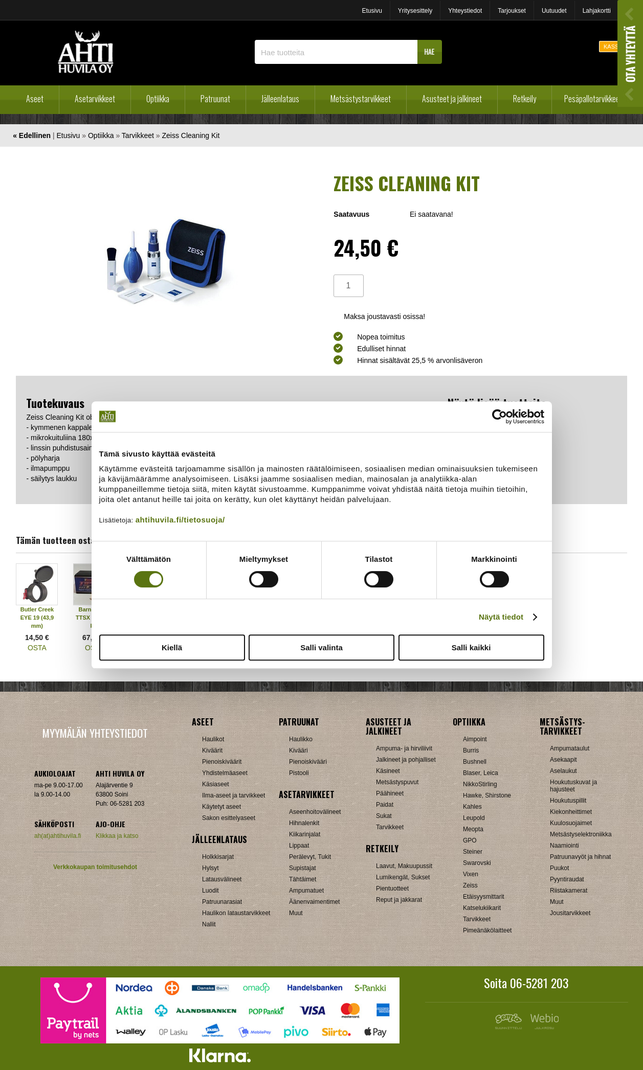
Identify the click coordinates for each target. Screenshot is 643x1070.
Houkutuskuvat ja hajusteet (573, 786)
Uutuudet (554, 10)
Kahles (472, 806)
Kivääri (298, 750)
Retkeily (524, 99)
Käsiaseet (215, 784)
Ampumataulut (569, 748)
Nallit (209, 924)
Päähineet (390, 793)
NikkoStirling (480, 784)
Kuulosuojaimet (571, 823)
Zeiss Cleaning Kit (190, 135)
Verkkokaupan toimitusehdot (95, 867)
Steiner (472, 851)
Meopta (473, 829)
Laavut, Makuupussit (404, 866)
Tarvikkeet (138, 135)
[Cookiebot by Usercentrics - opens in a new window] (499, 416)
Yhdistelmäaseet (225, 773)
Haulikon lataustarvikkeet (236, 913)
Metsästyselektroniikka (581, 834)
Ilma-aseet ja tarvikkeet (233, 795)
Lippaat (299, 845)
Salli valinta (321, 647)
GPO (470, 840)
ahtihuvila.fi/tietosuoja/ (180, 519)
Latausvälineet (221, 879)
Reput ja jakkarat (399, 899)
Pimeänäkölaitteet (487, 930)
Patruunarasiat (222, 901)
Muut (296, 913)
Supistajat (302, 868)
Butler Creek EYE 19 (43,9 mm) (37, 617)
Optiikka (157, 99)
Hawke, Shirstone (487, 795)
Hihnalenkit (304, 823)
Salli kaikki (471, 647)
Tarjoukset (512, 10)
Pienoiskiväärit (221, 761)
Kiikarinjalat (304, 834)
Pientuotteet (392, 888)
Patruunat (215, 99)
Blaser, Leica (480, 773)
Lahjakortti (597, 10)
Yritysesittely (415, 10)
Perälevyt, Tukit (310, 856)
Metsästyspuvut (397, 782)
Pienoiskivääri (308, 761)
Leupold (474, 818)
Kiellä (172, 647)
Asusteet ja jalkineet (452, 99)
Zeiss (470, 885)
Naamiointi (564, 845)
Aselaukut (563, 771)
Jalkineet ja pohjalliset (406, 759)
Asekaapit (563, 759)
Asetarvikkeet (95, 99)
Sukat (384, 815)
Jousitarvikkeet (570, 913)
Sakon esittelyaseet (228, 818)
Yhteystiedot (465, 10)
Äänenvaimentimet (314, 901)
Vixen (470, 874)
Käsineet (388, 771)
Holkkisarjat (218, 856)
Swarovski (477, 863)
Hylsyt (210, 868)
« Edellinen (32, 135)
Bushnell (474, 761)
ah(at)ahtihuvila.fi (57, 835)
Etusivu (372, 10)
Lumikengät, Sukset (403, 877)
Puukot (559, 868)
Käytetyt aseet (221, 806)
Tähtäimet (302, 879)
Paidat (384, 804)
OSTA (37, 648)
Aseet (34, 99)
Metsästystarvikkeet (360, 99)
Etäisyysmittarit (483, 896)
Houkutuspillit (568, 800)
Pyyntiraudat (567, 879)
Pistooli (299, 773)
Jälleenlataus (280, 99)
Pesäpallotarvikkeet (593, 99)
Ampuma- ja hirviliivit (404, 748)
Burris (471, 750)
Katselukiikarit (482, 908)
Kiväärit (212, 750)
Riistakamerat (568, 890)
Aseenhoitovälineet (315, 811)
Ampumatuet (306, 890)
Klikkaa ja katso (117, 835)
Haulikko (301, 739)
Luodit (210, 890)
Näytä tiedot (501, 616)
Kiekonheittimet (571, 811)
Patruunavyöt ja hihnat (580, 856)
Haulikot (213, 739)
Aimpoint (475, 739)
